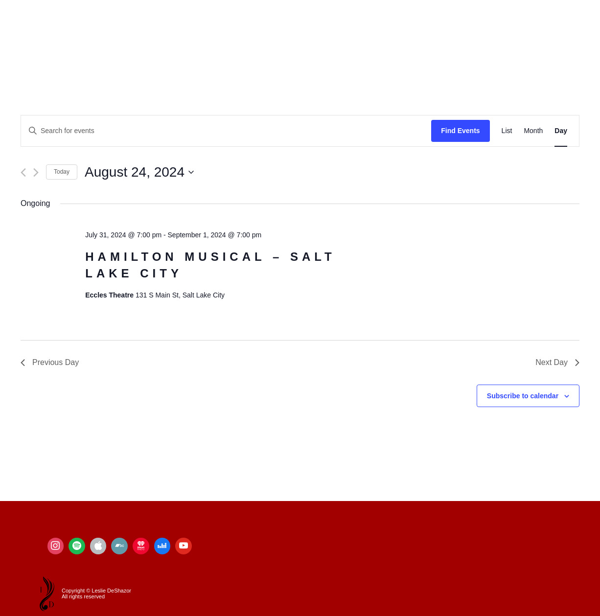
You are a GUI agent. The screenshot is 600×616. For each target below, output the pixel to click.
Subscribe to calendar (522, 396)
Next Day (557, 362)
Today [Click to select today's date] (61, 171)
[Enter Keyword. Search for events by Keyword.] (226, 130)
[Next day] (36, 172)
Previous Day (50, 362)
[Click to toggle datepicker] (139, 172)
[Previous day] (23, 172)
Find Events (460, 131)
